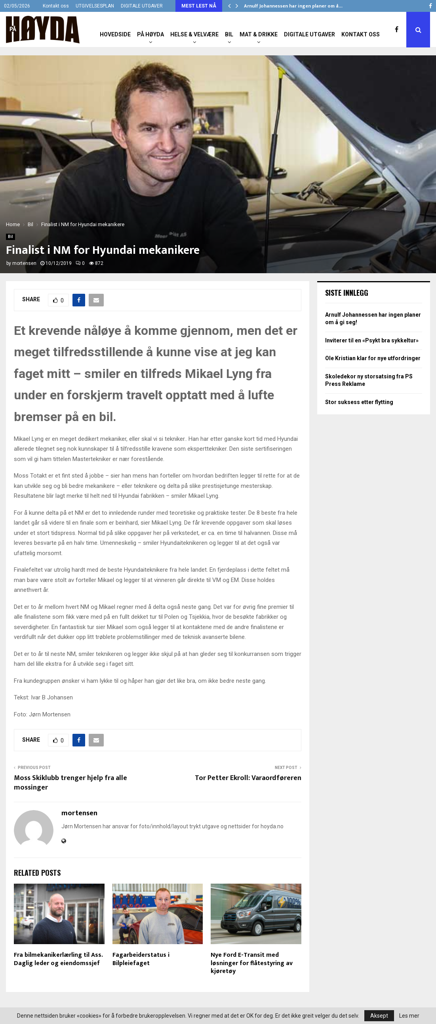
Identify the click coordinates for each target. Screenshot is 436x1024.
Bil (229, 34)
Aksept (379, 1016)
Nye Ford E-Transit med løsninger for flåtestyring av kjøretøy (252, 963)
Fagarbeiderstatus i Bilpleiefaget (140, 959)
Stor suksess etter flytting (359, 402)
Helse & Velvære (194, 34)
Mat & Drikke (259, 34)
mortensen (24, 263)
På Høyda (150, 34)
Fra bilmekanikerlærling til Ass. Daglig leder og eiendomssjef (58, 959)
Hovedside (115, 34)
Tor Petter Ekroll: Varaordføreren (248, 778)
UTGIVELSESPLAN (95, 6)
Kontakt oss (56, 6)
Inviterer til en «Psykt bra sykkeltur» (372, 340)
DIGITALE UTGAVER (142, 6)
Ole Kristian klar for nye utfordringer (373, 358)
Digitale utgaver (309, 34)
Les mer (409, 1015)
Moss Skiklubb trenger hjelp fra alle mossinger (70, 783)
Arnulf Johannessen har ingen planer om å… (293, 6)
